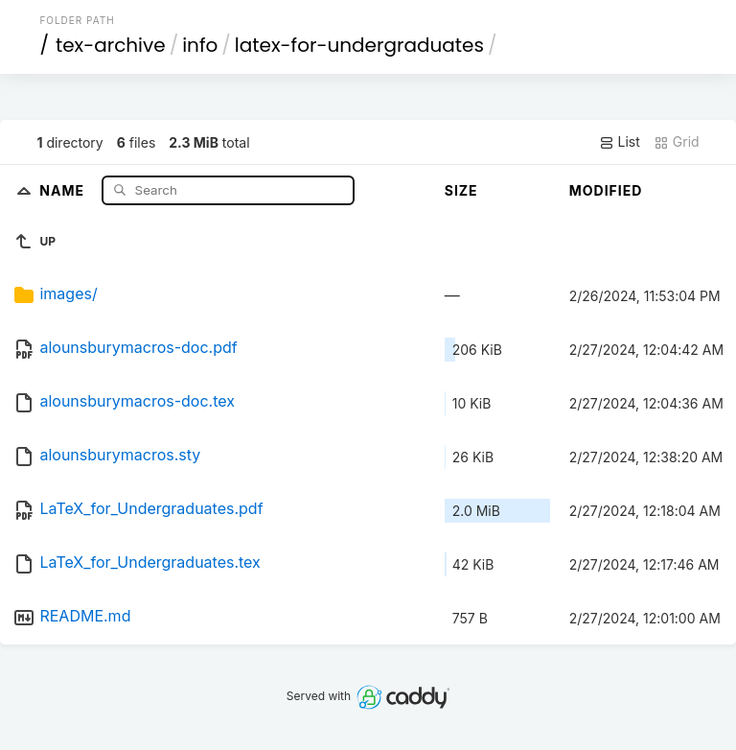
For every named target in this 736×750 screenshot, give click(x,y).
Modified (606, 190)
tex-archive (111, 45)
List (619, 142)
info (200, 45)
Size (461, 190)
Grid (677, 142)
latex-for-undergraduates (359, 45)
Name (63, 189)
